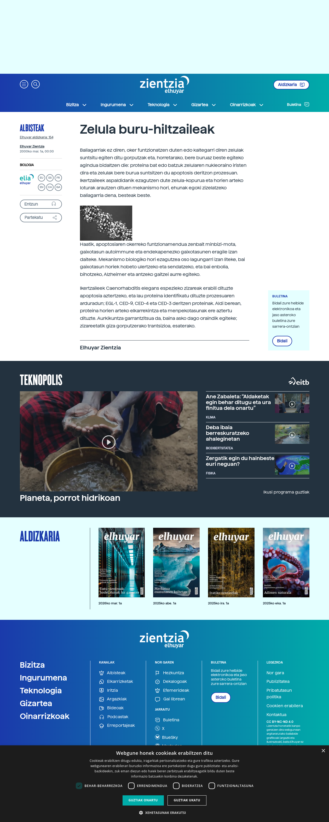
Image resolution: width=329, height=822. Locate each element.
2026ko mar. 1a (110, 603)
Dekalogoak (171, 681)
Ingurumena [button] (117, 104)
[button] (24, 84)
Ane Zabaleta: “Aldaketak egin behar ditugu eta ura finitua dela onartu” (238, 402)
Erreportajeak (117, 725)
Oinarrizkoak (45, 716)
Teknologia (41, 690)
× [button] (323, 751)
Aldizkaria (291, 84)
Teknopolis (41, 379)
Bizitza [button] (76, 104)
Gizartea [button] (203, 104)
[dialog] (164, 783)
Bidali (282, 341)
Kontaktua (276, 714)
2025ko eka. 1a (274, 603)
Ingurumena (43, 677)
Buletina (298, 104)
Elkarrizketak (116, 681)
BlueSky (166, 737)
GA (58, 187)
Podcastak (113, 717)
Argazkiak (113, 699)
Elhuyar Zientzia (32, 146)
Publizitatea (278, 681)
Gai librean (170, 699)
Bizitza (32, 665)
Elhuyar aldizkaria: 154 (36, 137)
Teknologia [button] (163, 104)
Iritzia (108, 690)
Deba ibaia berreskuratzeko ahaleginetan (227, 433)
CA (50, 187)
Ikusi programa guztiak (286, 492)
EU (41, 177)
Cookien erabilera (285, 705)
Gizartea (36, 703)
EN (41, 187)
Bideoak (111, 708)
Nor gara (275, 672)
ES (49, 177)
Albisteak (32, 127)
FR (58, 177)
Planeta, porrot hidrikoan (70, 498)
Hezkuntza (169, 673)
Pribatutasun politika (279, 694)
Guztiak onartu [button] (143, 800)
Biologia (27, 165)
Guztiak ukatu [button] (187, 800)
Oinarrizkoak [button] (247, 104)
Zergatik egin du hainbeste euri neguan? (240, 461)
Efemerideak (172, 690)
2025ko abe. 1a (164, 603)
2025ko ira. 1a (218, 603)
